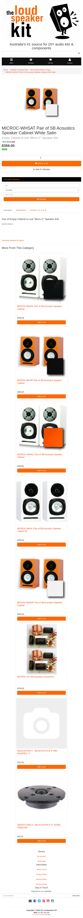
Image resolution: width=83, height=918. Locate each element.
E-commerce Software (39, 914)
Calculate (41, 199)
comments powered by (13, 240)
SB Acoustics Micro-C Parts (40, 70)
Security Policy (41, 884)
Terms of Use (41, 869)
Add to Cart (41, 163)
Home (6, 70)
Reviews (38, 210)
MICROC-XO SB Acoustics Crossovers (35, 677)
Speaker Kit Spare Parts (19, 70)
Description (8, 210)
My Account (41, 856)
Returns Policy (41, 879)
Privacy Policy (41, 874)
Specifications (21, 210)
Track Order (41, 861)
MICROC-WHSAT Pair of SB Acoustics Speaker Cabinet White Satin (31, 72)
